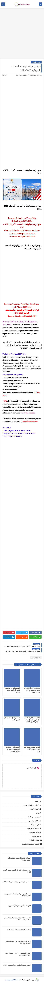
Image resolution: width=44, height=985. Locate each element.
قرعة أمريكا (35, 825)
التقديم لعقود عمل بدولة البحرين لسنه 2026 (17, 882)
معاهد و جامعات (34, 832)
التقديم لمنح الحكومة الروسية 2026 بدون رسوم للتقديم (13, 749)
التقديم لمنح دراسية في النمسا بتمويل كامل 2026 (32, 749)
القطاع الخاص (34, 809)
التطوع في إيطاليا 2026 (31, 805)
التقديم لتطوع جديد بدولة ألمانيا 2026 (19, 929)
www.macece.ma (28, 413)
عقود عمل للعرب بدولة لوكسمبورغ (20, 906)
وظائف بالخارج (34, 840)
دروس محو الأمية (33, 817)
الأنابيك (36, 801)
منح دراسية (36, 62)
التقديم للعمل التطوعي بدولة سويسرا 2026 (17, 965)
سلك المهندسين (34, 821)
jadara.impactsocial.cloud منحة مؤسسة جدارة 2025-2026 (30, 690)
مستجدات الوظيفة (33, 828)
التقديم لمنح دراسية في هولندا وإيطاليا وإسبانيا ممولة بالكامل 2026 (32, 720)
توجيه (37, 813)
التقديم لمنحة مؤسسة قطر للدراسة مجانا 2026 (12, 690)
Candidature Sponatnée (30, 844)
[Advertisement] (22, 35)
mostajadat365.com (12, 980)
